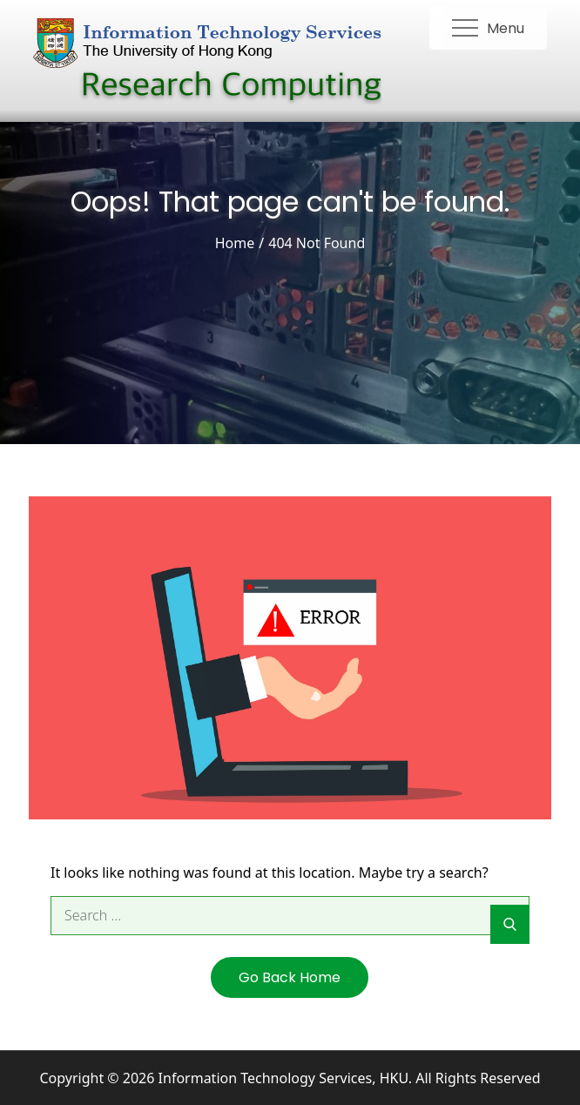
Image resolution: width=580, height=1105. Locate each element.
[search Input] (290, 915)
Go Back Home (290, 977)
